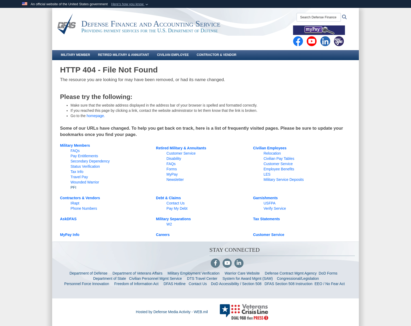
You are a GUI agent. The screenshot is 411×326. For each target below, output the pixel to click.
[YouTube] (227, 263)
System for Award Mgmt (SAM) (248, 278)
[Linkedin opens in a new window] (325, 41)
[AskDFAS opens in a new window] (339, 41)
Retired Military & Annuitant (123, 55)
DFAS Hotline (175, 284)
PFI (73, 187)
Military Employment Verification (193, 273)
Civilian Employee (173, 55)
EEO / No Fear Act (330, 284)
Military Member (75, 55)
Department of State (109, 278)
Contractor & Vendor (216, 55)
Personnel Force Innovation (86, 284)
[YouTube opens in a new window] (312, 41)
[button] (130, 4)
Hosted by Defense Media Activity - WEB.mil (172, 312)
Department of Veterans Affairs (137, 273)
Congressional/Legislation (298, 278)
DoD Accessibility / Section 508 (236, 284)
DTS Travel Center (202, 278)
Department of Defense (88, 273)
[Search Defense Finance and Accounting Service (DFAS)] (318, 17)
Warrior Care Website (242, 273)
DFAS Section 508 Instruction (288, 284)
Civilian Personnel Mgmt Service (156, 278)
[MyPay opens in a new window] (319, 30)
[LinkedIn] (239, 263)
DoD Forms (328, 273)
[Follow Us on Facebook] (215, 263)
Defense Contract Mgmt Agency (291, 273)
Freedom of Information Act (136, 284)
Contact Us (198, 284)
